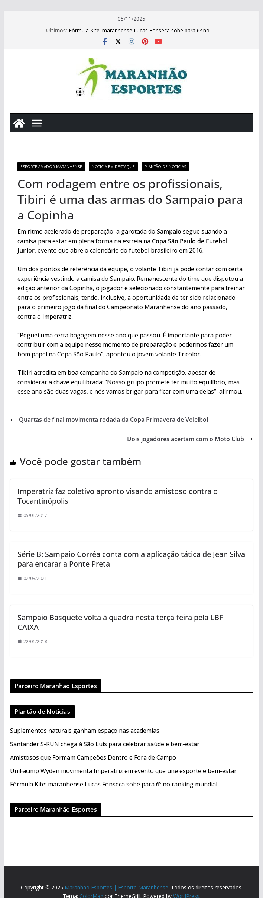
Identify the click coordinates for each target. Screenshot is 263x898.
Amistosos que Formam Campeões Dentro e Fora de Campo (93, 757)
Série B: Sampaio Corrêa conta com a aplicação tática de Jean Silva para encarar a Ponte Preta (131, 559)
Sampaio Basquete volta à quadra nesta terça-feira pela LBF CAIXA (120, 622)
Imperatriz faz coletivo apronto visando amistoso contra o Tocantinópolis (117, 496)
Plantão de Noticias (165, 166)
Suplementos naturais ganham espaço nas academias (84, 731)
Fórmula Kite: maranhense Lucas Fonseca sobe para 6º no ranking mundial (113, 784)
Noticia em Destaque (113, 166)
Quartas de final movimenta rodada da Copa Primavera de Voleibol (109, 420)
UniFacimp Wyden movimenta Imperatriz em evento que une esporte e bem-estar (123, 771)
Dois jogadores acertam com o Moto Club (190, 439)
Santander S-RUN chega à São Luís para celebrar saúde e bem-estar (104, 744)
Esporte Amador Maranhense (51, 166)
